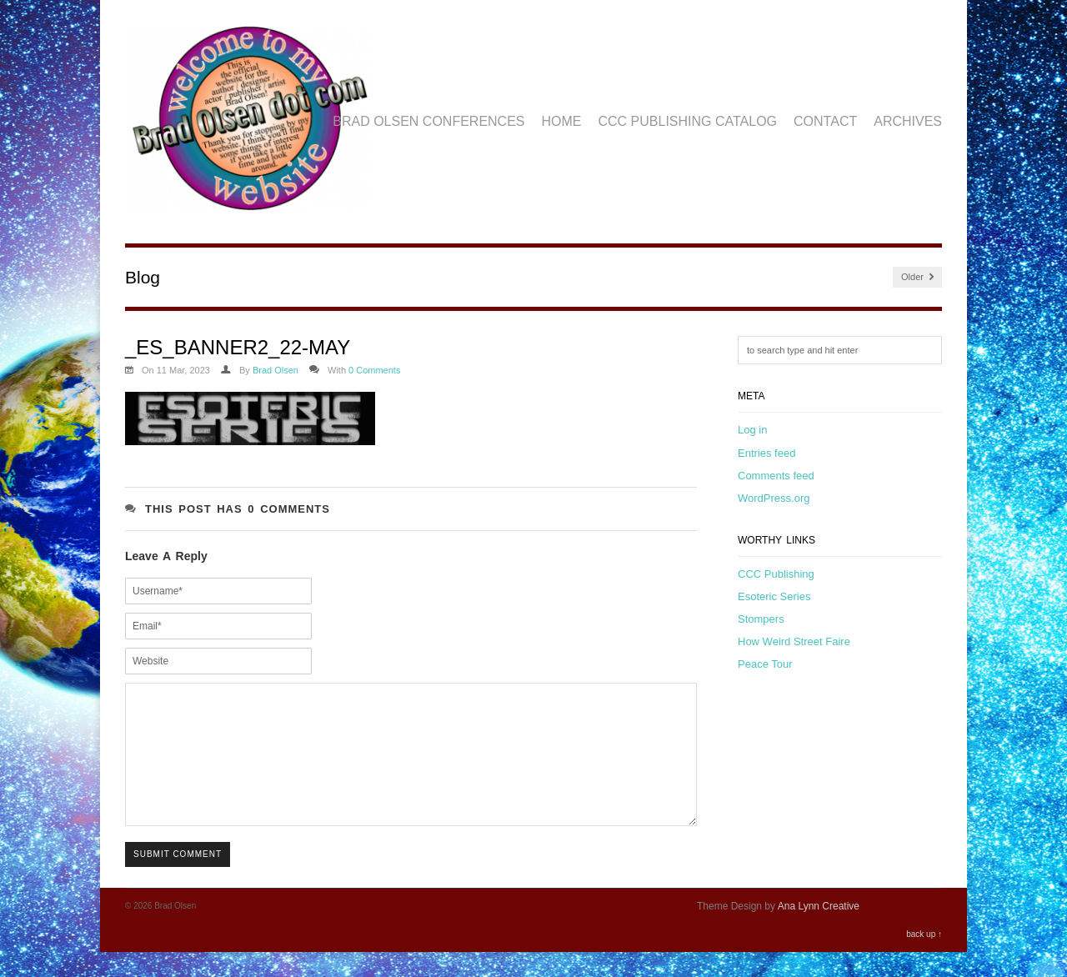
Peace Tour (765, 664)
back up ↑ (924, 959)
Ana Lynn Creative (818, 931)
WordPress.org (773, 498)
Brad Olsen (275, 370)
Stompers (761, 619)
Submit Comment (177, 879)
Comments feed (776, 475)
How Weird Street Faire (794, 641)
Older (917, 277)
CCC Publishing (776, 574)
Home (562, 121)
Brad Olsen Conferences (428, 121)
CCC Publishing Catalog (688, 121)
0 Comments (374, 370)
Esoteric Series (774, 596)
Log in (752, 429)
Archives (908, 121)
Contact (825, 121)
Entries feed (766, 453)
